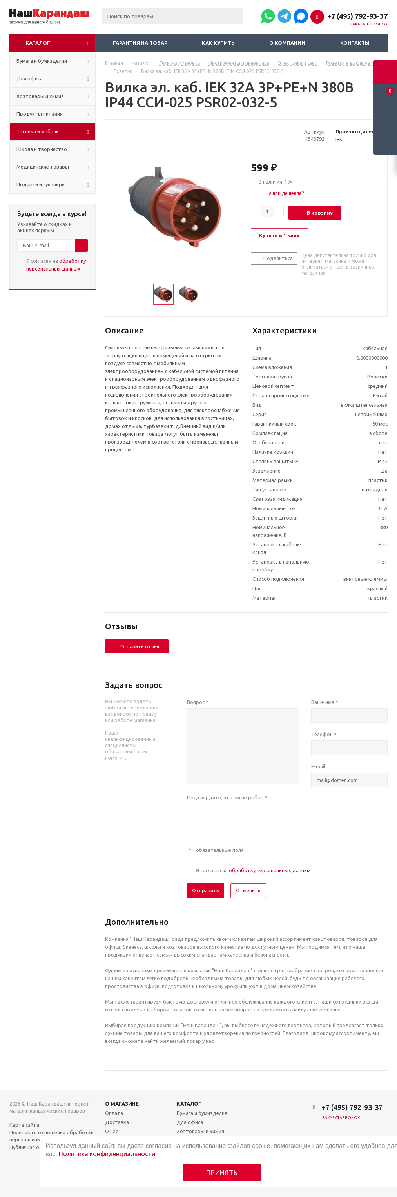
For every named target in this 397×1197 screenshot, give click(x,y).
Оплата (114, 1113)
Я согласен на (56, 264)
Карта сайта (24, 1125)
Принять (222, 1172)
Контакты (355, 42)
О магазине (122, 1103)
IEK (339, 139)
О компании (287, 42)
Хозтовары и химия (200, 1131)
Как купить (218, 42)
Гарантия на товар (140, 42)
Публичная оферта (32, 1147)
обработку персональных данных (270, 870)
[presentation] (246, 819)
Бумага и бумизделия (202, 1113)
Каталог (37, 42)
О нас (111, 1131)
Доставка (117, 1122)
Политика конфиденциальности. (107, 1153)
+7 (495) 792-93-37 (357, 16)
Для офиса (190, 1122)
